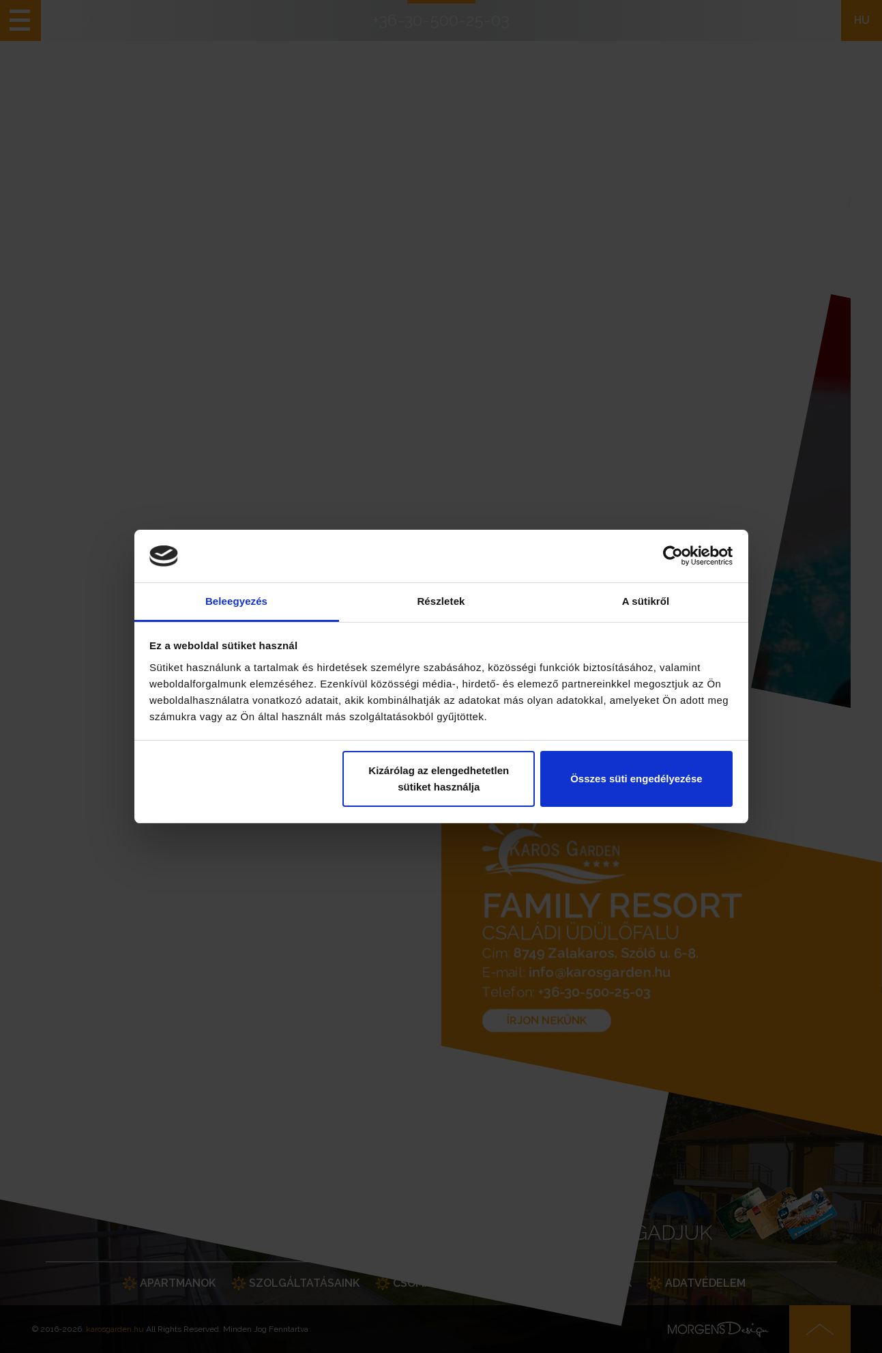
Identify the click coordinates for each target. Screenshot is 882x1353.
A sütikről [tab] (646, 601)
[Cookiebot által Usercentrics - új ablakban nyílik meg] (673, 556)
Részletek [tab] (441, 601)
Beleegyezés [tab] (236, 601)
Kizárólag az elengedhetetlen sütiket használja (438, 779)
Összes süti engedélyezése (636, 778)
